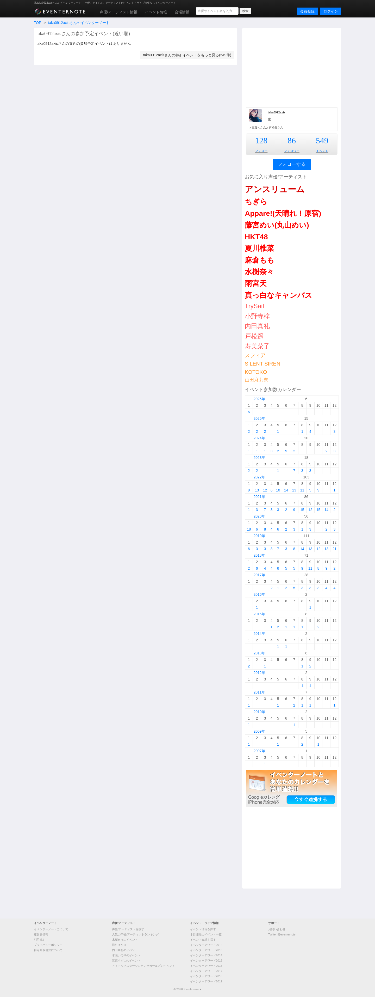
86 (292, 140)
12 (265, 490)
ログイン (330, 11)
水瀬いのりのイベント (126, 955)
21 (335, 549)
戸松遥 (254, 336)
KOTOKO (256, 372)
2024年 (259, 438)
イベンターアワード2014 (206, 955)
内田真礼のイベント (125, 950)
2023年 (259, 457)
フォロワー (291, 151)
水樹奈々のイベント (125, 939)
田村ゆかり (119, 944)
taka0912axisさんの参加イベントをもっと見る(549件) (187, 55)
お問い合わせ (276, 929)
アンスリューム (275, 189)
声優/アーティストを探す (128, 929)
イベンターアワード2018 (206, 976)
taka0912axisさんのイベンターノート (79, 23)
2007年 (259, 751)
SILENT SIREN (262, 364)
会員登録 (307, 11)
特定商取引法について (48, 950)
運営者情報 (41, 934)
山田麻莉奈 (256, 379)
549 (322, 140)
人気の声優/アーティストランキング (135, 934)
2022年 (259, 477)
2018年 (259, 555)
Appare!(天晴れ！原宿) (283, 213)
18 (249, 529)
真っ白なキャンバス (278, 295)
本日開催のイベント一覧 (206, 934)
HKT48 (256, 237)
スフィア (255, 355)
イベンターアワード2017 (206, 970)
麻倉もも (259, 260)
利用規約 (39, 939)
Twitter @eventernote (282, 934)
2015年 (259, 614)
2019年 (259, 536)
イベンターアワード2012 (206, 944)
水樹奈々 (259, 272)
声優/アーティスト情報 (118, 12)
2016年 (259, 594)
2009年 (259, 731)
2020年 (259, 516)
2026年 (259, 399)
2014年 (259, 633)
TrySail (254, 305)
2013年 (259, 653)
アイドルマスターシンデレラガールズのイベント (143, 965)
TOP (37, 23)
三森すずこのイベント (126, 960)
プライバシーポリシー (48, 944)
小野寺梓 (257, 316)
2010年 (259, 712)
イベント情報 (156, 12)
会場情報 (182, 12)
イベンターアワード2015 (206, 960)
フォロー (261, 151)
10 (278, 490)
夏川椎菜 (259, 248)
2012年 (259, 673)
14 (286, 490)
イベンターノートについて (51, 929)
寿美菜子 (257, 346)
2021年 (259, 497)
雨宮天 (256, 283)
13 (257, 490)
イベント (322, 151)
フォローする (292, 164)
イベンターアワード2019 (206, 981)
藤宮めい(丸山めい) (277, 225)
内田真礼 (257, 326)
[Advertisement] (291, 67)
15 (302, 510)
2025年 (259, 418)
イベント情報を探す (203, 929)
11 (302, 490)
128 (261, 140)
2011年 (259, 692)
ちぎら (256, 202)
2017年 (259, 575)
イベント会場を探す (203, 939)
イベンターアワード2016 (206, 965)
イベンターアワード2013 (206, 950)
